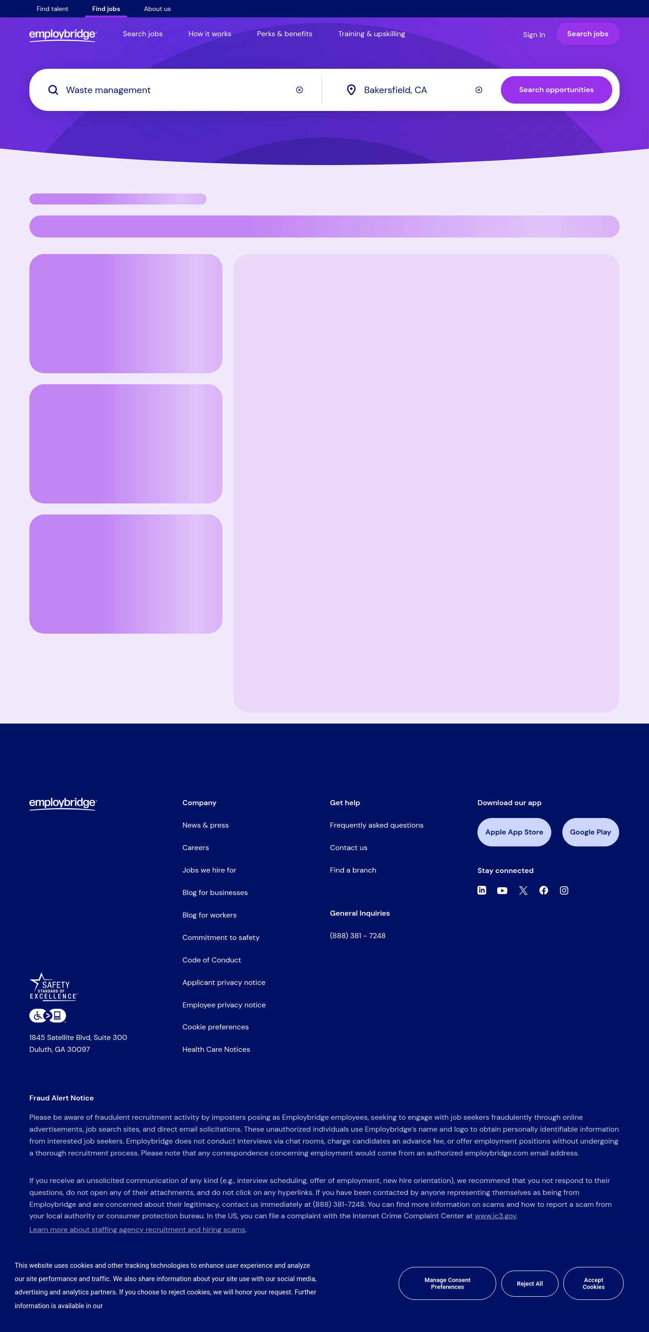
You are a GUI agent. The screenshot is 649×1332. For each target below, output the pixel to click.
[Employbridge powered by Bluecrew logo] (63, 804)
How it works (210, 34)
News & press (206, 825)
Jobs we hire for (210, 870)
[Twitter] (523, 890)
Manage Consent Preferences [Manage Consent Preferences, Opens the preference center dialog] (448, 1284)
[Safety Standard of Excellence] (57, 990)
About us (157, 9)
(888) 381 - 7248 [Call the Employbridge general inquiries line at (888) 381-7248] (358, 935)
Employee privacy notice (224, 1005)
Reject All (530, 1283)
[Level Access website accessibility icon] (47, 1015)
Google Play (590, 832)
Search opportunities (556, 89)
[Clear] (299, 90)
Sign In (534, 34)
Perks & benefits (285, 34)
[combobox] (422, 90)
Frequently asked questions (377, 825)
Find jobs (106, 9)
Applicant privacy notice (224, 982)
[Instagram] (564, 890)
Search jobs (143, 34)
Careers (196, 847)
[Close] (634, 1283)
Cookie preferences (216, 1027)
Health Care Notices (216, 1049)
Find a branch (353, 870)
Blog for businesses (215, 892)
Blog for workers (210, 915)
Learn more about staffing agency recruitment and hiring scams (137, 1229)
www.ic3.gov (495, 1216)
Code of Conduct (212, 960)
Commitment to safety (221, 937)
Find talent (52, 9)
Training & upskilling (371, 34)
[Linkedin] (481, 890)
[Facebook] (544, 890)
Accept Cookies (593, 1284)
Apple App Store (514, 832)
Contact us (349, 847)
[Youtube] (502, 890)
